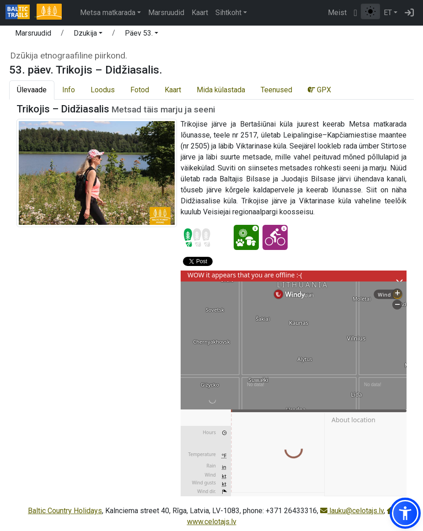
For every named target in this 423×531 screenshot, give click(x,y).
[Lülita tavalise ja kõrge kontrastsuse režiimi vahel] (370, 11)
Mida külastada (221, 89)
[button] (88, 34)
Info (68, 89)
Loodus (103, 89)
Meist (337, 12)
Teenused (276, 89)
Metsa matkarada (107, 12)
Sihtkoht (228, 12)
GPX (319, 89)
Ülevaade (32, 89)
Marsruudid (166, 12)
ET (388, 12)
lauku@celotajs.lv (352, 510)
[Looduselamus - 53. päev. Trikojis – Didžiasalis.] (246, 237)
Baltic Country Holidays (65, 510)
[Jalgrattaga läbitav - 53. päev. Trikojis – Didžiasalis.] (275, 237)
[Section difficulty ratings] (197, 237)
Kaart (200, 12)
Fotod (139, 89)
